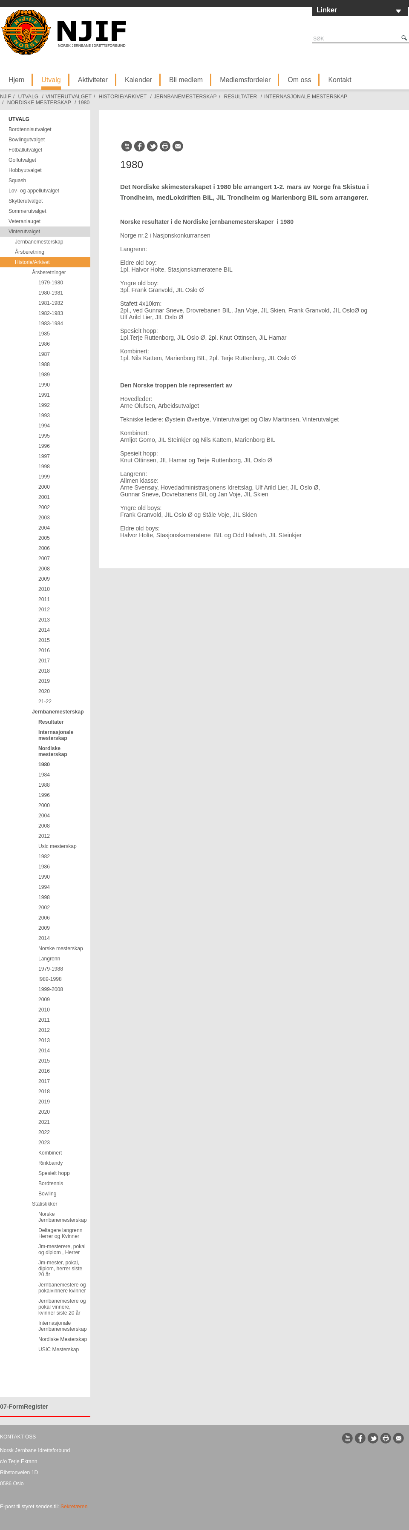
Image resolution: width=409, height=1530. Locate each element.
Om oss (299, 79)
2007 (44, 559)
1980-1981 (50, 293)
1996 (44, 446)
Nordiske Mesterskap (62, 1339)
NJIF (5, 97)
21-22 (45, 702)
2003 (44, 518)
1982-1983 (50, 313)
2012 (44, 610)
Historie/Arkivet (123, 97)
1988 (44, 364)
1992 (44, 405)
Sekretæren (74, 1507)
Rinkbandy (50, 1163)
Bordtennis (50, 1183)
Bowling (47, 1194)
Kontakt (339, 79)
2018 (44, 671)
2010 (44, 589)
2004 (44, 528)
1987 (44, 354)
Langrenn (49, 959)
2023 (44, 1143)
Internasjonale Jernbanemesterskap (62, 1326)
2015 (44, 640)
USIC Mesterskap (58, 1349)
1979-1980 (50, 283)
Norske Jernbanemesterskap (62, 1217)
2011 (44, 599)
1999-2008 (50, 989)
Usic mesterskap (57, 846)
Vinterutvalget (69, 97)
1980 (83, 103)
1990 (44, 385)
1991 (44, 395)
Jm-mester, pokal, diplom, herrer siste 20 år (60, 1269)
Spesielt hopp (54, 1173)
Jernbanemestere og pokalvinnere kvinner (62, 1288)
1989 (44, 375)
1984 (44, 775)
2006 (44, 548)
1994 (44, 426)
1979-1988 (50, 969)
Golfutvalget (22, 160)
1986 (44, 344)
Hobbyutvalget (25, 170)
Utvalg (50, 79)
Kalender (138, 79)
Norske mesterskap (60, 948)
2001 (44, 497)
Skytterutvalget (26, 201)
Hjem (16, 79)
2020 (44, 691)
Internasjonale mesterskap (305, 97)
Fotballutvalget (25, 150)
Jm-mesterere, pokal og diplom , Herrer (62, 1249)
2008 (44, 569)
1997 (44, 456)
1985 (44, 334)
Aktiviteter (93, 79)
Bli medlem (186, 79)
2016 (44, 650)
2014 (44, 630)
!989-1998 (50, 979)
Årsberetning (29, 252)
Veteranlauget (24, 221)
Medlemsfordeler (245, 79)
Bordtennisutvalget (30, 129)
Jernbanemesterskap (185, 97)
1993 (44, 415)
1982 (44, 857)
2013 (44, 620)
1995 (44, 436)
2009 (44, 579)
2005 (44, 538)
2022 (44, 1132)
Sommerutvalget (27, 211)
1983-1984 (50, 324)
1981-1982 (50, 303)
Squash (17, 180)
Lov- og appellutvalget (34, 191)
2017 (44, 661)
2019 (44, 681)
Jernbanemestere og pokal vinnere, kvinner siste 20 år (62, 1307)
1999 (44, 477)
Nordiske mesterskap (39, 103)
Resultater (240, 97)
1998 (44, 467)
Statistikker (44, 1204)
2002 (44, 507)
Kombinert (50, 1153)
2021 (44, 1122)
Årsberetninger (49, 272)
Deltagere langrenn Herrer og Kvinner (60, 1233)
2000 (44, 487)
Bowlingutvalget (27, 140)
